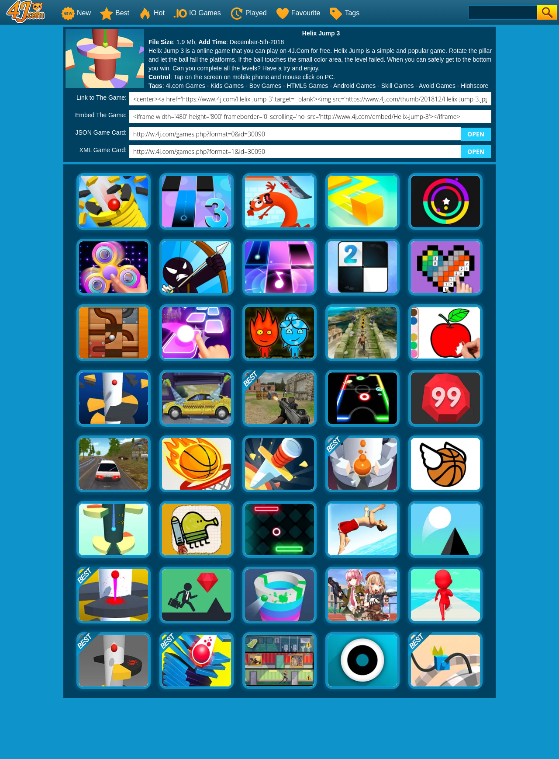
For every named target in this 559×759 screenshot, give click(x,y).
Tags (344, 13)
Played (248, 13)
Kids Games (227, 85)
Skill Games (397, 85)
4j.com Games (185, 85)
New (76, 13)
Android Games (354, 85)
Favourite (298, 13)
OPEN (475, 134)
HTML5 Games (307, 85)
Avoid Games (437, 85)
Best (114, 13)
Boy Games (265, 85)
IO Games (197, 13)
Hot (151, 13)
